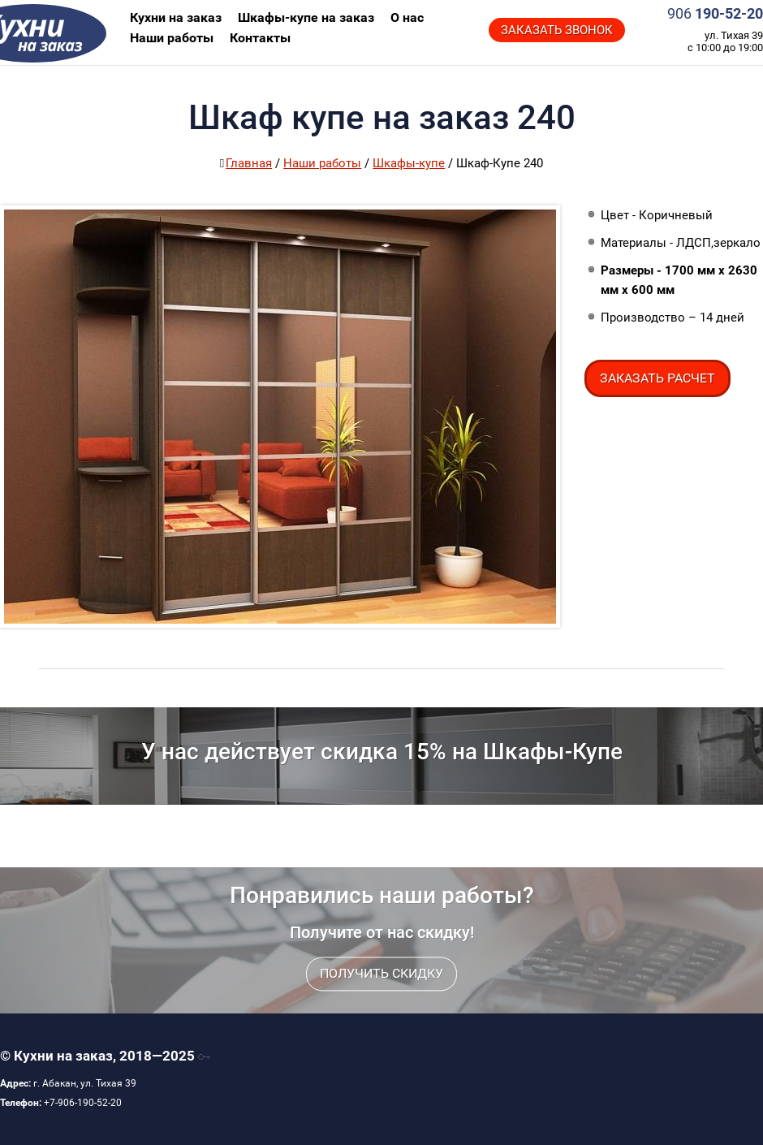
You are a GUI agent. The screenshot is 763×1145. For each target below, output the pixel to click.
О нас (407, 17)
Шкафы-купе (409, 163)
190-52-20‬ (715, 13)
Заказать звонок (557, 30)
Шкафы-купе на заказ (306, 17)
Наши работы (171, 37)
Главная (249, 163)
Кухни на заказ (81, 32)
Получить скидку (381, 996)
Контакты (260, 37)
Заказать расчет (657, 378)
